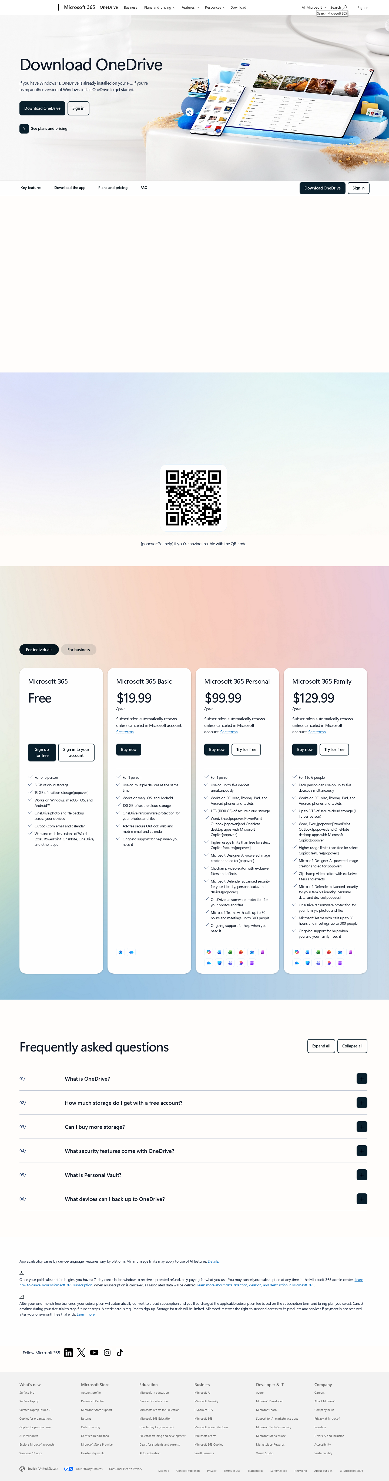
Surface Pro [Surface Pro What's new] (26, 1392)
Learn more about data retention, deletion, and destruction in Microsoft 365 (255, 1284)
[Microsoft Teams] (230, 963)
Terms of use (232, 1471)
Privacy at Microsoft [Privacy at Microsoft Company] (327, 1418)
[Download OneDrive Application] (42, 108)
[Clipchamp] (251, 963)
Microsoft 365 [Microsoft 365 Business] (203, 1418)
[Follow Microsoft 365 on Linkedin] (68, 1352)
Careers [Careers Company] (319, 1392)
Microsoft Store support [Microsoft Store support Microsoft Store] (96, 1410)
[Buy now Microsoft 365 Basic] (128, 750)
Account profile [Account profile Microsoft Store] (91, 1392)
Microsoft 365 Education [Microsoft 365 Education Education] (155, 1418)
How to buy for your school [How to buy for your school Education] (156, 1427)
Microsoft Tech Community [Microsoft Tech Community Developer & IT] (273, 1427)
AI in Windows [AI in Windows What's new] (28, 1436)
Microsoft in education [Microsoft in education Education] (154, 1392)
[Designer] (241, 963)
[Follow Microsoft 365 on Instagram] (107, 1352)
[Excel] (230, 952)
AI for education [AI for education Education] (149, 1453)
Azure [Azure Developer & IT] (260, 1392)
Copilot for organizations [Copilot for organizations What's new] (35, 1418)
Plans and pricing (157, 7)
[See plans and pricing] (43, 129)
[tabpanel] (193, 821)
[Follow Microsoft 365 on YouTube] (94, 1352)
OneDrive (109, 7)
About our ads (323, 1471)
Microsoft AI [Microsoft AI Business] (202, 1392)
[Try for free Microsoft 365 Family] (334, 750)
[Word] (219, 952)
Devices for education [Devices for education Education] (153, 1401)
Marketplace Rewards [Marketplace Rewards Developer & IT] (270, 1444)
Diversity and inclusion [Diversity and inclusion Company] (329, 1436)
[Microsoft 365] (79, 7)
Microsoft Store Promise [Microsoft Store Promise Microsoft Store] (97, 1444)
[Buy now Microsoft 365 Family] (304, 750)
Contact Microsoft (188, 1471)
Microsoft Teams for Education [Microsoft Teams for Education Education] (159, 1410)
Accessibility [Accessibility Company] (322, 1444)
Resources (213, 7)
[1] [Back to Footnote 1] (21, 1272)
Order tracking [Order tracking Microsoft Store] (90, 1427)
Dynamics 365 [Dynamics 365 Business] (203, 1410)
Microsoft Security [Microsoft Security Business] (206, 1401)
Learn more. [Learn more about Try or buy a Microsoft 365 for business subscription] (86, 1314)
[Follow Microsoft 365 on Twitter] (81, 1352)
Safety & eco (278, 1471)
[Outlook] (120, 952)
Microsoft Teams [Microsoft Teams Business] (205, 1436)
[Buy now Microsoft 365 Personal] (216, 750)
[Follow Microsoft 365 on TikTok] (120, 1352)
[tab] (39, 649)
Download (238, 7)
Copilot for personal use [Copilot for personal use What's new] (35, 1427)
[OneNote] (262, 952)
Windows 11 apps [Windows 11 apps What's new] (30, 1453)
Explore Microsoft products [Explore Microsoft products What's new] (37, 1444)
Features (188, 7)
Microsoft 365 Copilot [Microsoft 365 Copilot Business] (208, 1444)
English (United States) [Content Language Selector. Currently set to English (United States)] (43, 1468)
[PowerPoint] (241, 952)
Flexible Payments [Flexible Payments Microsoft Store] (93, 1453)
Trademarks (255, 1471)
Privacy (211, 1471)
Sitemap (163, 1471)
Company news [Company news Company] (324, 1410)
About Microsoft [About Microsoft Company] (325, 1401)
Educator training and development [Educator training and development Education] (162, 1436)
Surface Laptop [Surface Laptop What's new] (29, 1401)
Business (130, 7)
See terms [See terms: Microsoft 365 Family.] (317, 731)
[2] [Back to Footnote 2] (21, 1295)
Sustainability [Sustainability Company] (323, 1453)
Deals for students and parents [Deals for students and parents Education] (159, 1444)
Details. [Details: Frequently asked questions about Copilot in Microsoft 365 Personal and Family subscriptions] (213, 1261)
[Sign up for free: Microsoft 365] (42, 752)
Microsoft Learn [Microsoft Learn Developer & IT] (266, 1410)
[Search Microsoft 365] (338, 7)
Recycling (300, 1471)
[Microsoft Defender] (219, 963)
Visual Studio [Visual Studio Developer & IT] (264, 1453)
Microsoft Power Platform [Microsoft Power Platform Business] (211, 1427)
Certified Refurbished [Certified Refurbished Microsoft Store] (95, 1436)
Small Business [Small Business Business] (204, 1453)
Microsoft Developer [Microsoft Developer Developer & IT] (269, 1401)
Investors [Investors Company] (320, 1427)
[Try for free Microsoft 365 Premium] (246, 750)
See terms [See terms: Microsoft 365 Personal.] (229, 731)
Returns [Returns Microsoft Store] (86, 1418)
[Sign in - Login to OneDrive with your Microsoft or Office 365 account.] (78, 108)
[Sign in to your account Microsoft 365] (76, 752)
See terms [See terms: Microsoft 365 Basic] (125, 731)
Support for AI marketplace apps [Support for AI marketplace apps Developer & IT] (277, 1418)
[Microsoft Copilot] (208, 952)
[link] (31, 190)
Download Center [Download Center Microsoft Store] (92, 1401)
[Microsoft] (37, 7)
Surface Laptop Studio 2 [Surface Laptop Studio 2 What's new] (35, 1410)
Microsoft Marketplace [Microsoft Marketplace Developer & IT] (271, 1436)
